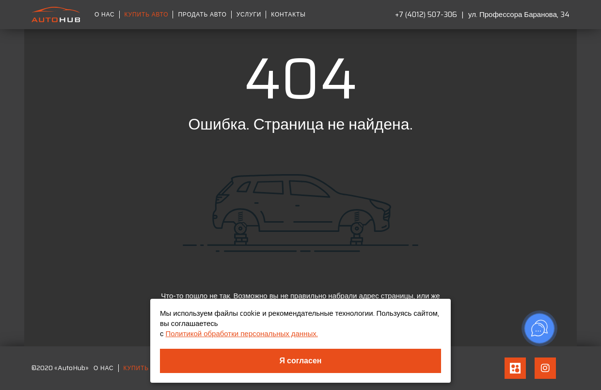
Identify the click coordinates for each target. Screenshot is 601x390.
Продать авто (202, 14)
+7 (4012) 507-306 (426, 14)
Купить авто (147, 14)
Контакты (288, 14)
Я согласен (301, 361)
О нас (105, 14)
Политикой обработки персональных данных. (242, 334)
